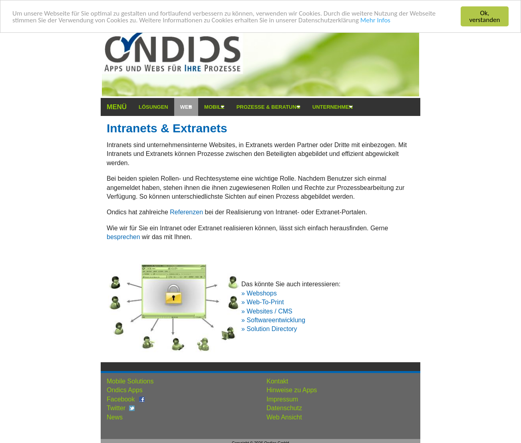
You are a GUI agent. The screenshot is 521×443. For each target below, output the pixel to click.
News (115, 416)
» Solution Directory (269, 328)
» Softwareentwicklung (273, 320)
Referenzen (187, 212)
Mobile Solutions (130, 381)
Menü (117, 107)
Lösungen (153, 107)
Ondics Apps (125, 390)
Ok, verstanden (484, 16)
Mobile (214, 107)
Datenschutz (284, 408)
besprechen (123, 236)
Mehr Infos (375, 20)
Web (186, 107)
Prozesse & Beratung (268, 107)
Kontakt (277, 381)
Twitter (116, 408)
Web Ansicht (284, 416)
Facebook (121, 399)
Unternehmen (332, 107)
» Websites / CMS (266, 310)
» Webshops (259, 293)
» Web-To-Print (262, 302)
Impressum (282, 399)
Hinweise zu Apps (291, 390)
